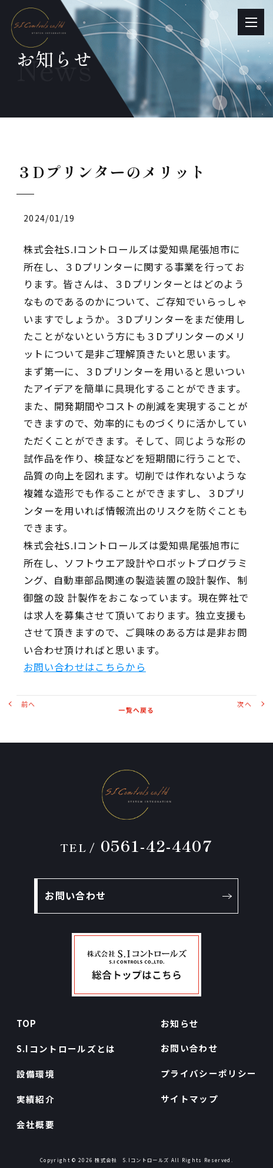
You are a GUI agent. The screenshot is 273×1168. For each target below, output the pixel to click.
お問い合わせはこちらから (85, 667)
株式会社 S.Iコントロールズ (132, 1159)
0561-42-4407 (136, 845)
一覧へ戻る (136, 709)
